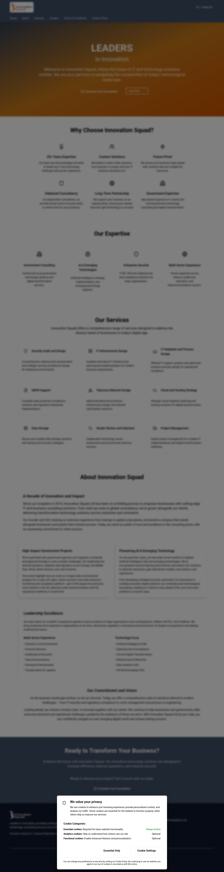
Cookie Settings (146, 850)
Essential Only (111, 850)
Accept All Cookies (77, 850)
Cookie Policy (121, 861)
